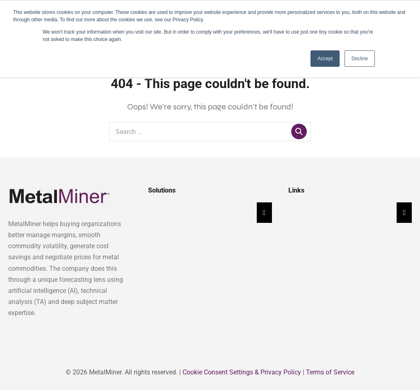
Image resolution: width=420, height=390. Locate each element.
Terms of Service (330, 372)
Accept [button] (325, 58)
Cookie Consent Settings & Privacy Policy (242, 372)
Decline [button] (360, 58)
